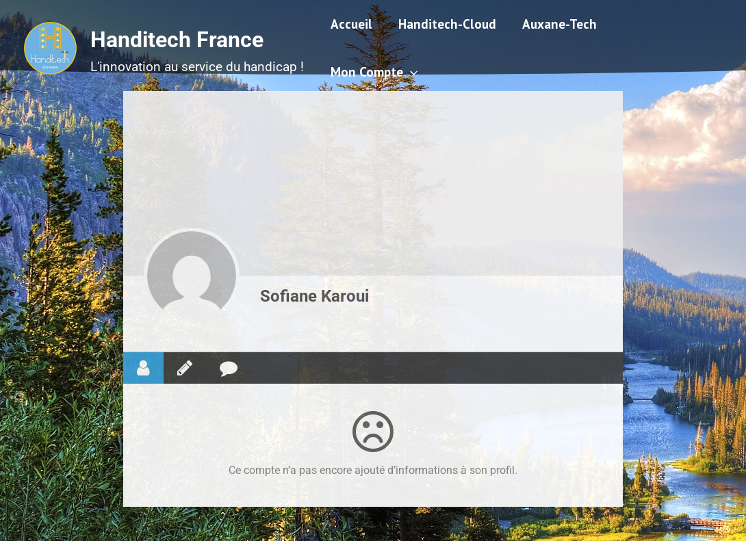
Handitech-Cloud (447, 24)
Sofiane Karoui (314, 296)
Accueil (351, 24)
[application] (410, 72)
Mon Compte (374, 72)
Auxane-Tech (559, 24)
